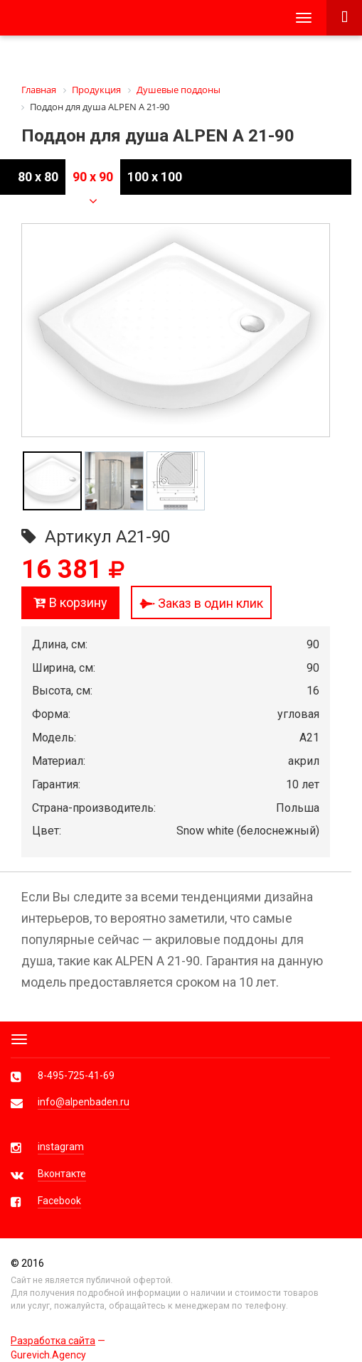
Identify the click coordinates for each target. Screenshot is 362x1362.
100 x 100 (154, 176)
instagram (61, 1146)
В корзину (70, 602)
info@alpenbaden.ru (83, 1102)
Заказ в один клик (201, 603)
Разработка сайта (53, 1340)
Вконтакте (62, 1173)
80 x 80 (38, 176)
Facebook (59, 1200)
